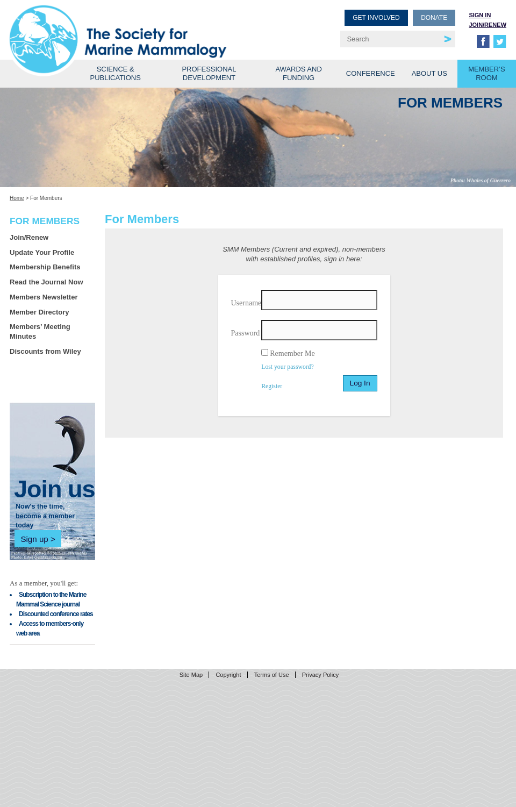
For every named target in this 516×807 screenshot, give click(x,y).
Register (271, 386)
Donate (434, 18)
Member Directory (39, 312)
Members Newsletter (43, 297)
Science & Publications (115, 73)
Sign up (34, 539)
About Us (429, 73)
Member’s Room (486, 73)
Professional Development (209, 73)
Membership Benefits (45, 267)
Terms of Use (271, 675)
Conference (370, 73)
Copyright (228, 675)
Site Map (191, 675)
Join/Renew (487, 25)
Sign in (480, 15)
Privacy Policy (320, 675)
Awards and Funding (298, 73)
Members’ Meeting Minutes (40, 331)
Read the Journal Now (46, 282)
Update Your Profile (42, 252)
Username (246, 303)
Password (245, 333)
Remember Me (292, 353)
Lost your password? (287, 366)
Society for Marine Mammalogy (135, 25)
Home (17, 198)
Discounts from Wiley (45, 351)
